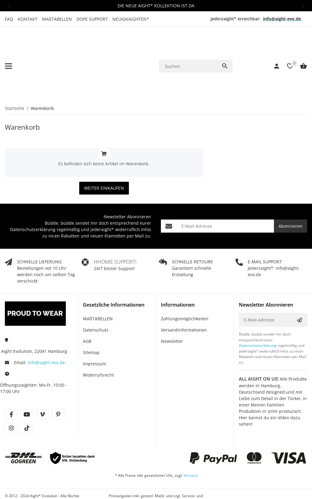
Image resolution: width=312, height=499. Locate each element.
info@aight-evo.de (46, 337)
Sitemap (91, 327)
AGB (87, 315)
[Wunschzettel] (287, 53)
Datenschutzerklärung (32, 204)
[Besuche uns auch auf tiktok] (26, 402)
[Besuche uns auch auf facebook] (11, 389)
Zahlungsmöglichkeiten (184, 293)
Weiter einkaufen (104, 162)
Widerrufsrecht (98, 349)
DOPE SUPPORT (92, 19)
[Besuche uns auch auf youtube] (26, 389)
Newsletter (172, 315)
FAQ (9, 19)
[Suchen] (188, 53)
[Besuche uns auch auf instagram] (11, 402)
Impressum (94, 338)
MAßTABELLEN (57, 19)
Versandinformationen (184, 304)
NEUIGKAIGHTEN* (130, 19)
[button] (9, 5)
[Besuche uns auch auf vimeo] (42, 389)
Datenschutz (95, 304)
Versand (190, 449)
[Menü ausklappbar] (8, 53)
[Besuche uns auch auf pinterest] (58, 389)
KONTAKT (27, 19)
